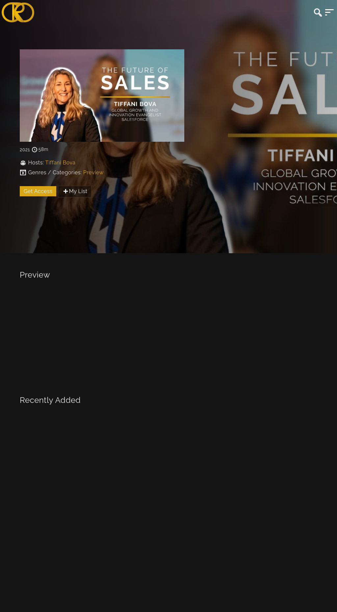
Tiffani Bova (60, 162)
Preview (93, 172)
